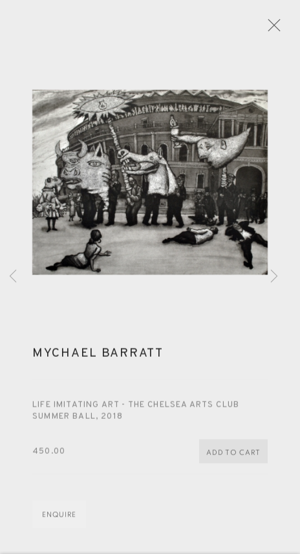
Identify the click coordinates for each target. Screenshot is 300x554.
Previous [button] (13, 277)
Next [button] (274, 277)
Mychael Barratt (98, 359)
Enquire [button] (59, 520)
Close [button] (278, 29)
